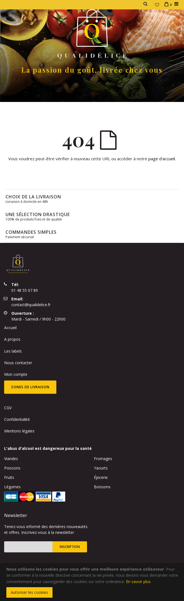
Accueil (10, 327)
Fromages (103, 458)
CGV (8, 407)
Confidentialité (17, 419)
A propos (12, 339)
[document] (92, 582)
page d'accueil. (162, 158)
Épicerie (101, 477)
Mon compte (15, 374)
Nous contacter (18, 362)
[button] (157, 4)
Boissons (102, 486)
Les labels (13, 351)
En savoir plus (138, 581)
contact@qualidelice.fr (31, 304)
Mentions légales (19, 431)
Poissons (12, 468)
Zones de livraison (30, 387)
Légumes (12, 486)
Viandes (11, 458)
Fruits (9, 477)
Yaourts (101, 468)
